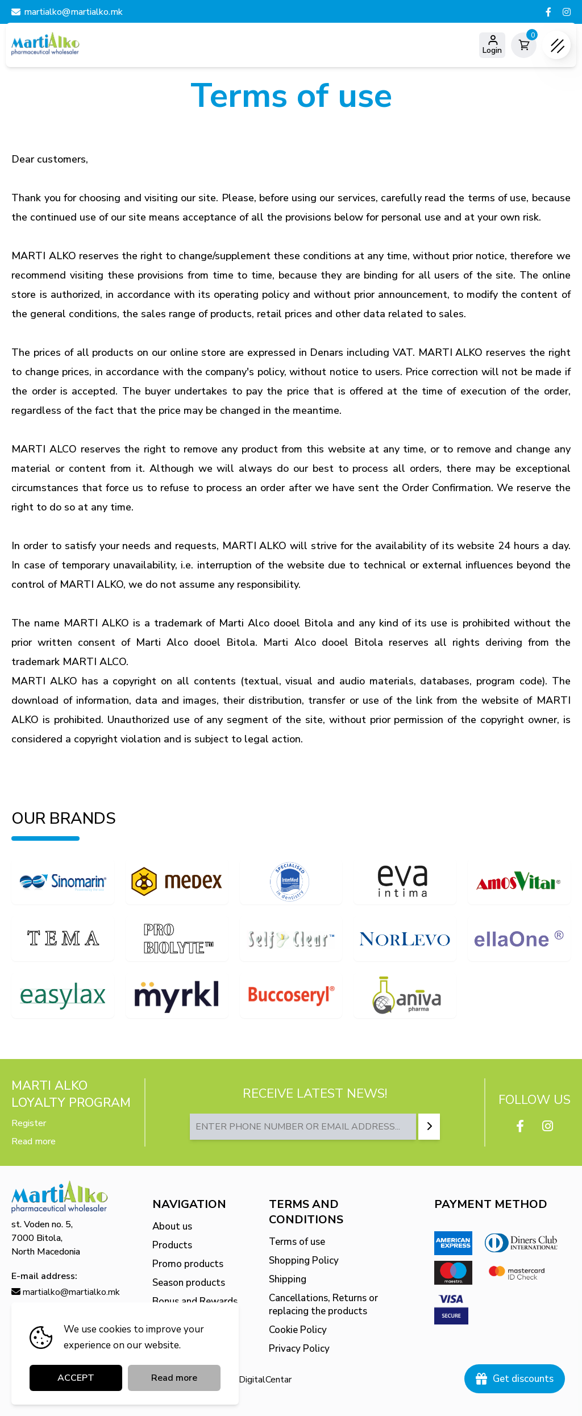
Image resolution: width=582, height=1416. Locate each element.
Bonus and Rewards (195, 1301)
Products (172, 1245)
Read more (33, 1141)
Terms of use (297, 1241)
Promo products (187, 1263)
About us (172, 1226)
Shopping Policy (304, 1260)
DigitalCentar (265, 1379)
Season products (188, 1282)
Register (28, 1123)
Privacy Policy (299, 1348)
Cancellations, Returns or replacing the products (323, 1305)
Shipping (287, 1279)
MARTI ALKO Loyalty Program (71, 1094)
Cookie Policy (298, 1329)
